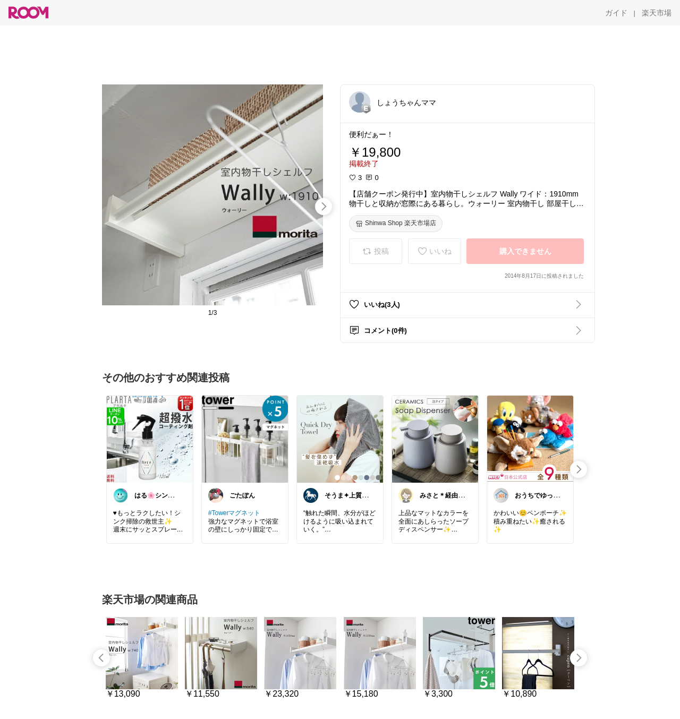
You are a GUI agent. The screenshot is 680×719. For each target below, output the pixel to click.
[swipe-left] (101, 657)
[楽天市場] (657, 13)
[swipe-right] (323, 206)
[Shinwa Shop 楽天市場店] (396, 223)
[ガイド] (616, 13)
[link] (150, 439)
